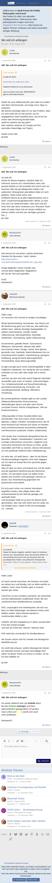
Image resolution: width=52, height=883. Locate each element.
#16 (49, 693)
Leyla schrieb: (8, 545)
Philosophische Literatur (23, 813)
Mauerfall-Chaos (16, 798)
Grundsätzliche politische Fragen (26, 779)
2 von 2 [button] (35, 731)
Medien (17, 824)
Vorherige (23, 731)
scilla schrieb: (8, 73)
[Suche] (48, 3)
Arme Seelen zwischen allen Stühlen (26, 821)
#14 (49, 304)
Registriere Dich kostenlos (15, 25)
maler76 (10, 790)
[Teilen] (45, 60)
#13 (49, 243)
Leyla (6, 44)
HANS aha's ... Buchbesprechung (24, 809)
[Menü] (4, 3)
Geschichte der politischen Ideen (16, 82)
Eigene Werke (20, 801)
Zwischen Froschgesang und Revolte (26, 787)
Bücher (17, 790)
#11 (49, 60)
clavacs (10, 813)
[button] (4, 741)
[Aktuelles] (43, 3)
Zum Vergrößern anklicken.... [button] (26, 568)
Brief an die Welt (15, 776)
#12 (49, 167)
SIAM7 (9, 779)
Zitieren (47, 141)
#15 (49, 533)
